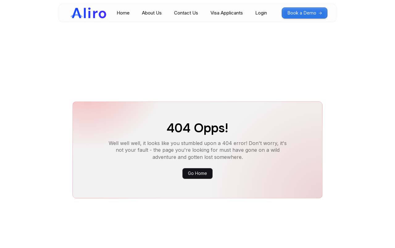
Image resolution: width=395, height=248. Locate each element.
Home (123, 13)
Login (261, 13)
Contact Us (186, 13)
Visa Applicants (226, 13)
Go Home (197, 173)
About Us (152, 13)
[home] (88, 13)
